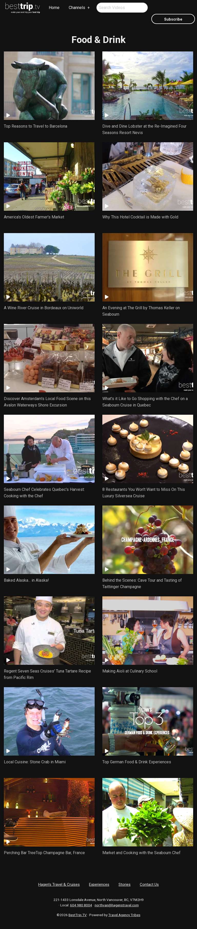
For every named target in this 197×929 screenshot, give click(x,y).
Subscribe (173, 19)
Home (54, 7)
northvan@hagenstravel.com (117, 905)
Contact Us (149, 884)
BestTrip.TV (77, 915)
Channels (77, 7)
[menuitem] (23, 8)
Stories (125, 884)
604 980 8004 (81, 905)
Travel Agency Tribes (124, 915)
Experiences (99, 884)
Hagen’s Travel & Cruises (59, 884)
